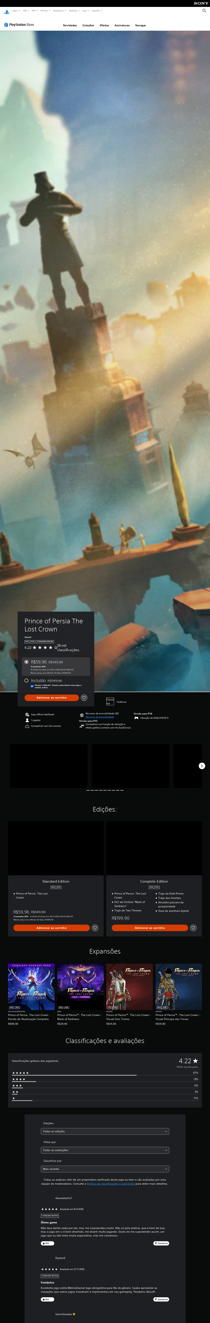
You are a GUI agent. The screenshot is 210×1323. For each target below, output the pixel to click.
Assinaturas (122, 21)
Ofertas (104, 21)
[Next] (202, 762)
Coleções (88, 21)
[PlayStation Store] (20, 21)
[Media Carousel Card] (49, 762)
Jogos (15, 10)
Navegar (140, 21)
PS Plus (44, 10)
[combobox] (105, 1127)
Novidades (70, 21)
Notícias (73, 10)
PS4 (33, 10)
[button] (100, 713)
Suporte (95, 10)
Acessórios (58, 10)
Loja (85, 10)
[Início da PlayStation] (6, 11)
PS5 (25, 10)
